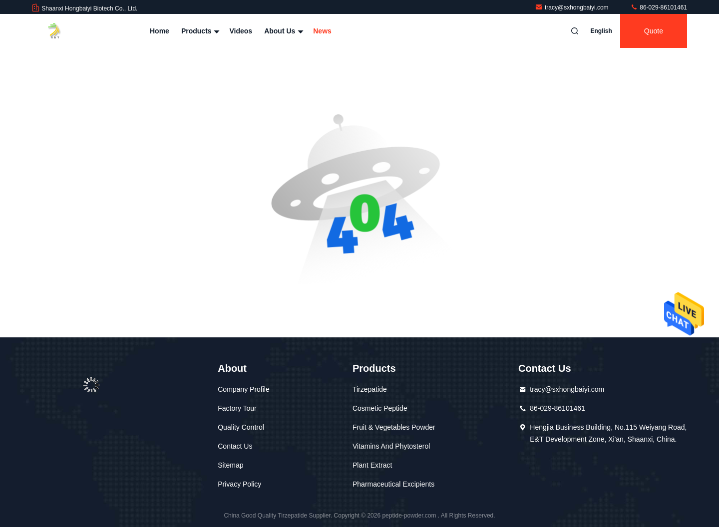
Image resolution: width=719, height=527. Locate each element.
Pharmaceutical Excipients (393, 484)
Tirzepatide (370, 389)
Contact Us (235, 446)
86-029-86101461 (658, 7)
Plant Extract (372, 465)
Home (159, 31)
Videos (240, 31)
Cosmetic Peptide (380, 408)
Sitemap (230, 465)
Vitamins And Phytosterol (391, 446)
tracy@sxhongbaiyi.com (572, 7)
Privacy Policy (239, 484)
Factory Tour (237, 408)
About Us (282, 31)
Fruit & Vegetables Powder (394, 427)
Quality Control (241, 427)
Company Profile (244, 389)
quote (653, 31)
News (322, 31)
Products (199, 31)
